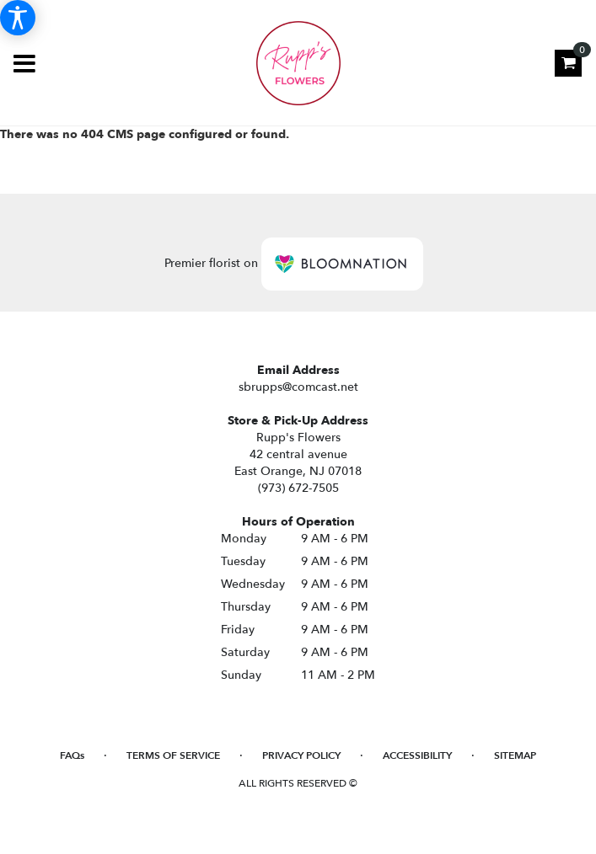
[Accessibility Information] (17, 17)
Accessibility (417, 755)
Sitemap (515, 755)
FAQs (72, 755)
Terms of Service (173, 755)
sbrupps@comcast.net (298, 387)
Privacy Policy (301, 755)
